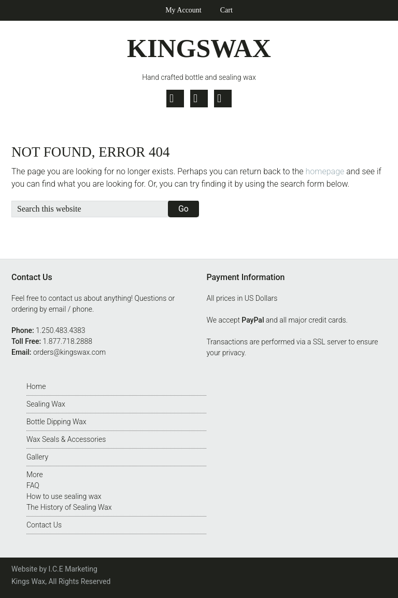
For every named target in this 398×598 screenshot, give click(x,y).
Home (36, 386)
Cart (226, 10)
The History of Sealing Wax (69, 507)
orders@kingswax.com (69, 352)
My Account (183, 10)
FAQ (32, 485)
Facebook (199, 98)
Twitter (175, 98)
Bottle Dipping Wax (56, 422)
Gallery (37, 457)
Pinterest (223, 98)
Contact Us (44, 525)
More (34, 474)
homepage (325, 171)
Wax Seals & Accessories (66, 439)
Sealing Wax (45, 404)
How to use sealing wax (64, 496)
